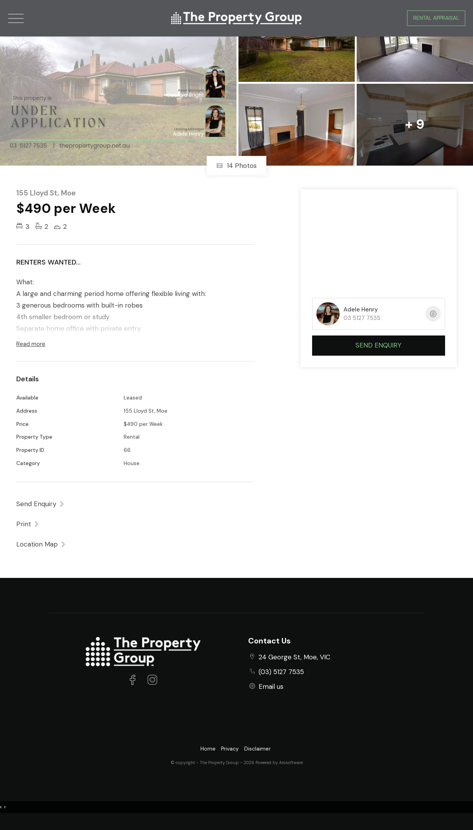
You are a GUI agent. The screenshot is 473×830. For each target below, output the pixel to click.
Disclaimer (257, 748)
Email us (271, 686)
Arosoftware (291, 762)
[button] (28, 524)
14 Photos (236, 165)
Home (208, 748)
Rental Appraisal (436, 18)
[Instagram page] (152, 681)
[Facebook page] (134, 681)
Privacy (230, 748)
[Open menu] (16, 18)
